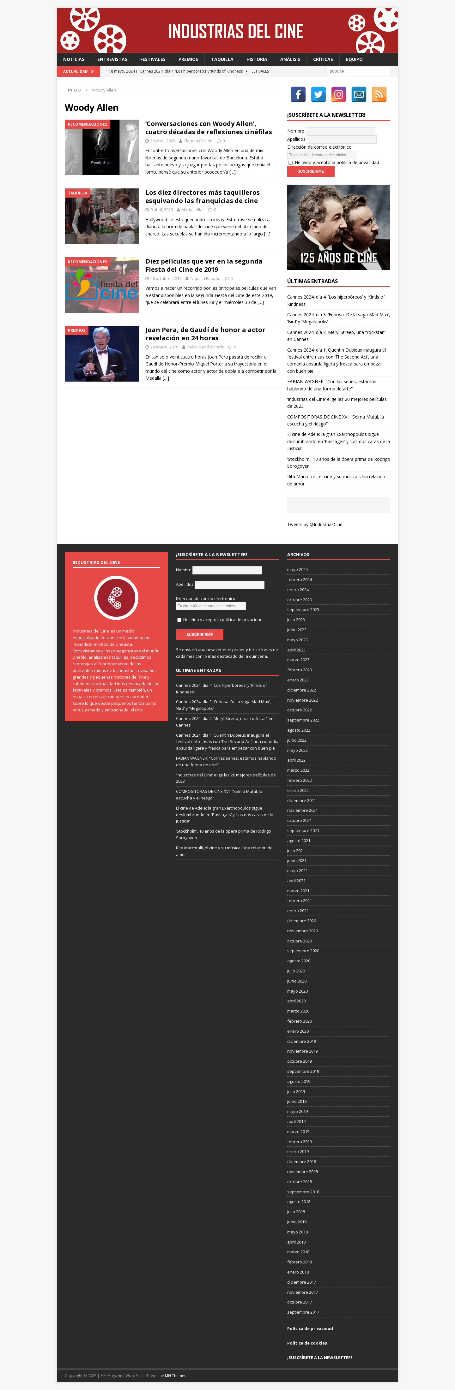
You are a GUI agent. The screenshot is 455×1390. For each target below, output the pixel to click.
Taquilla (222, 59)
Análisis (290, 59)
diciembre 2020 (301, 921)
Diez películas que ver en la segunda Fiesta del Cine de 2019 (204, 265)
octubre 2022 (299, 710)
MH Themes (175, 1375)
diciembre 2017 (301, 1282)
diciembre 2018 (301, 1161)
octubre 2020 (299, 941)
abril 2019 (296, 1121)
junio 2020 (296, 981)
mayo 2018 (297, 1232)
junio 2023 (296, 630)
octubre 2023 (299, 600)
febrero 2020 (299, 1021)
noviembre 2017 (302, 1292)
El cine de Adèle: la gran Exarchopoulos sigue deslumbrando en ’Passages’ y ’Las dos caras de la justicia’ (338, 441)
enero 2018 (298, 1272)
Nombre (295, 131)
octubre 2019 (299, 1061)
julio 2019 (296, 1091)
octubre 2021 (299, 820)
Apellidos (296, 139)
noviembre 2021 (302, 810)
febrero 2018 (299, 1262)
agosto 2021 (298, 840)
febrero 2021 (299, 900)
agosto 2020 (298, 961)
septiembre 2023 (303, 609)
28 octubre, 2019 (165, 278)
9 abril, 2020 (161, 209)
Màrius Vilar (192, 209)
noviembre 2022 (302, 700)
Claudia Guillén (198, 141)
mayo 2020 (297, 991)
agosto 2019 (298, 1081)
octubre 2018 (299, 1182)
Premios (188, 59)
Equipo (354, 59)
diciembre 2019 (301, 1041)
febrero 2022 (299, 780)
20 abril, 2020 (162, 141)
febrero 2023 (299, 670)
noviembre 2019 (302, 1051)
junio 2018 (296, 1222)
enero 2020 (298, 1031)
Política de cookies (307, 1343)
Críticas (323, 59)
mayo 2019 (297, 1111)
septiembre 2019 (303, 1071)
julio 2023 (296, 619)
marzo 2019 (298, 1131)
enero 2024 (298, 589)
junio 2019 (296, 1101)
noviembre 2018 (302, 1171)
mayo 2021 (297, 870)
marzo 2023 (298, 659)
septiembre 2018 (303, 1192)
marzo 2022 (298, 770)
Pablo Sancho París (205, 347)
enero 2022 (298, 790)
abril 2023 (296, 650)
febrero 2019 (299, 1141)
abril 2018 (296, 1242)
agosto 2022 (298, 730)
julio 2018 (296, 1212)
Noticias (73, 59)
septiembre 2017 (303, 1312)
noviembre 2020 (302, 931)
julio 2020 (296, 971)
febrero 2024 (299, 579)
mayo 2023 (297, 640)
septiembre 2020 (303, 950)
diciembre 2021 (301, 800)
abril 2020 (296, 1001)
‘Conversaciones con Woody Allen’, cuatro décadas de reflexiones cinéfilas (208, 127)
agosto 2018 (298, 1201)
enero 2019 (298, 1151)
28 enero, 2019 (164, 347)
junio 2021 (296, 860)
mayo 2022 (297, 750)
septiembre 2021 (303, 830)
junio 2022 (296, 740)
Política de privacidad (310, 1328)
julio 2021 (296, 850)
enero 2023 (298, 680)
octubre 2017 (299, 1302)
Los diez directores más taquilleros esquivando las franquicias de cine (202, 196)
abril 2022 (296, 760)
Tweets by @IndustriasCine (315, 524)
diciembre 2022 (301, 690)
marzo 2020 (298, 1011)
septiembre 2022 (303, 720)
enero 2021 (298, 910)
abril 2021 (296, 880)
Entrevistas (112, 59)
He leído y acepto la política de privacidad (337, 162)
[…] (232, 172)
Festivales (153, 59)
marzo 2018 (298, 1252)
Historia (256, 59)
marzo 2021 (298, 891)
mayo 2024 (297, 569)
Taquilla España (205, 278)
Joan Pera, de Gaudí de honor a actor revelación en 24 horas (205, 333)
